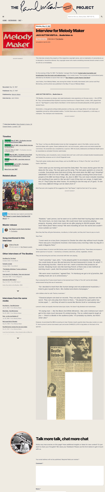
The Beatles (59, 39)
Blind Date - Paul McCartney (10, 311)
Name (38, 489)
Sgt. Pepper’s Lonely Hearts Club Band (78, 77)
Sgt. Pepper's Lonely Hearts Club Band (20, 229)
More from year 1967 (11, 169)
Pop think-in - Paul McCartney (11, 305)
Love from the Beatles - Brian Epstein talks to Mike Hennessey (20, 332)
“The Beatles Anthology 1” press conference (15, 269)
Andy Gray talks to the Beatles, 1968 (12, 285)
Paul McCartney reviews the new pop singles (15, 327)
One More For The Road (9, 258)
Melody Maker (16, 94)
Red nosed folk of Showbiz (10, 321)
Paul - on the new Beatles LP (10, 316)
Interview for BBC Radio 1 (9, 279)
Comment (39, 463)
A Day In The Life (13, 244)
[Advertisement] (18, 71)
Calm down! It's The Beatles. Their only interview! (16, 274)
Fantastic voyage (7, 263)
